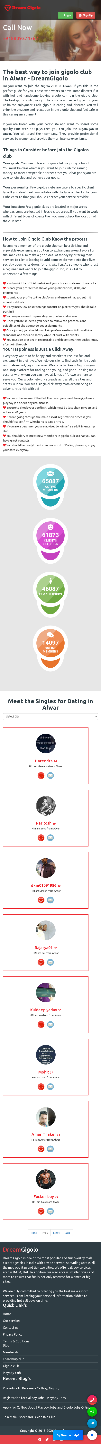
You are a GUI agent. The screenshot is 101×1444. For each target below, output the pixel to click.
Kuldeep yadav (45, 1010)
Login (66, 15)
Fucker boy (45, 1196)
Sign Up (86, 15)
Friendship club (13, 1359)
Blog (6, 1345)
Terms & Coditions (16, 1341)
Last (67, 1232)
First (34, 1232)
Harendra (46, 761)
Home (7, 1314)
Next (56, 1232)
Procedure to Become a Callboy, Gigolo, (31, 1388)
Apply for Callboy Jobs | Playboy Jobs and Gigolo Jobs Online (46, 1407)
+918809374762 (20, 38)
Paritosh (46, 823)
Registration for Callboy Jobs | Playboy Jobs (34, 1398)
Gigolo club (11, 1366)
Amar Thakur (46, 1134)
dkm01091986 (45, 885)
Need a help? (68, 1435)
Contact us (10, 1327)
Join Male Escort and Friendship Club (29, 1417)
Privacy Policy (12, 1334)
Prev (45, 1232)
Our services (11, 1320)
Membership (11, 1352)
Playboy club (12, 1373)
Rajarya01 (46, 947)
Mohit (45, 1072)
